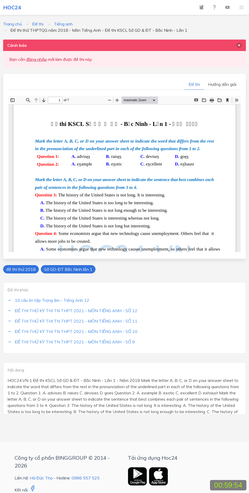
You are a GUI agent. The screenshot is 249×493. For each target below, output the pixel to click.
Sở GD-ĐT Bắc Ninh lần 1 (68, 269)
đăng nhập (36, 59)
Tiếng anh (63, 24)
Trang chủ (12, 24)
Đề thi (37, 24)
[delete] (239, 45)
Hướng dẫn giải (222, 84)
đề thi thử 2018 (21, 269)
